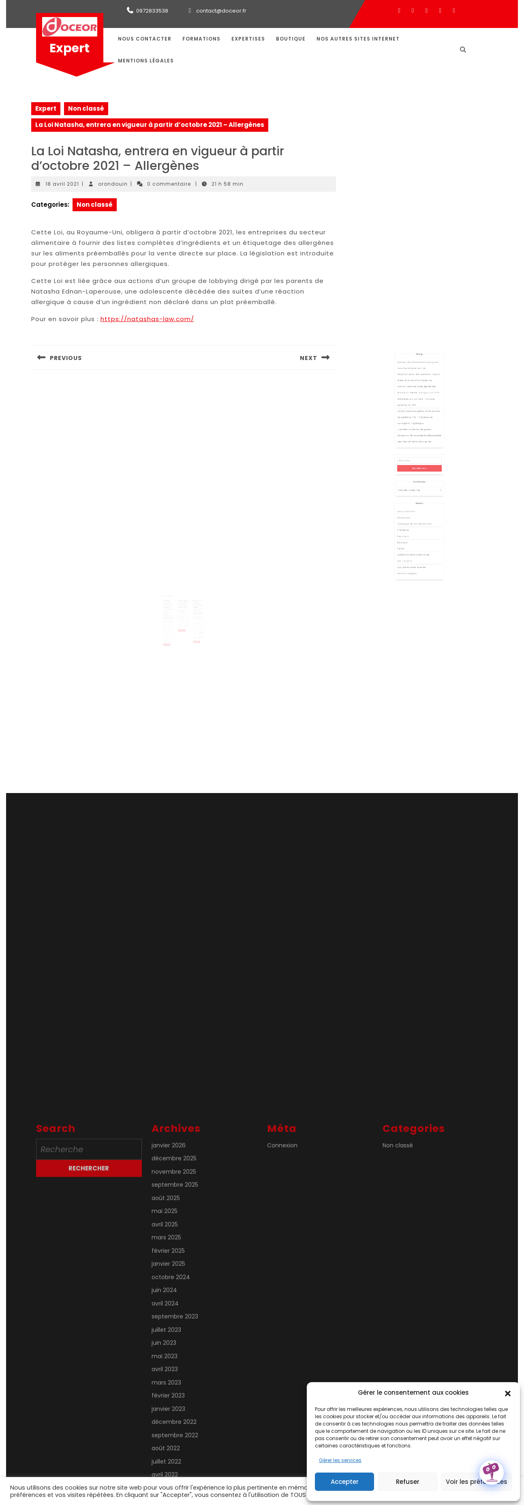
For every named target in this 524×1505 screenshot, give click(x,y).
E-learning (409, 518)
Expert (69, 48)
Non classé (86, 108)
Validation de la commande (416, 533)
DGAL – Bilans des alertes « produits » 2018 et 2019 (183, 600)
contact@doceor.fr (221, 11)
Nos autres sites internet (358, 38)
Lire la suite (170, 634)
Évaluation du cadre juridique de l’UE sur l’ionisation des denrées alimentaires (195, 603)
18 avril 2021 (62, 183)
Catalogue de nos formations (416, 515)
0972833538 (152, 11)
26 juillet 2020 (171, 614)
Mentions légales (146, 60)
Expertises (248, 38)
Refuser (407, 1481)
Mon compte (410, 537)
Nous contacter (144, 38)
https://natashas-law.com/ (147, 319)
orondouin (113, 183)
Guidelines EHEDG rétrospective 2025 (419, 436)
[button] (508, 1393)
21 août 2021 (182, 605)
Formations (201, 38)
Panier (408, 529)
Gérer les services (340, 1460)
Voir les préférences (476, 1481)
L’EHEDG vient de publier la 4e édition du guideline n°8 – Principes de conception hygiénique (419, 450)
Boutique (291, 38)
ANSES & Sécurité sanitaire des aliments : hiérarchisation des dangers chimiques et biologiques (171, 605)
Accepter (345, 1481)
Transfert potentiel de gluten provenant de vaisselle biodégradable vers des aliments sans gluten (419, 461)
